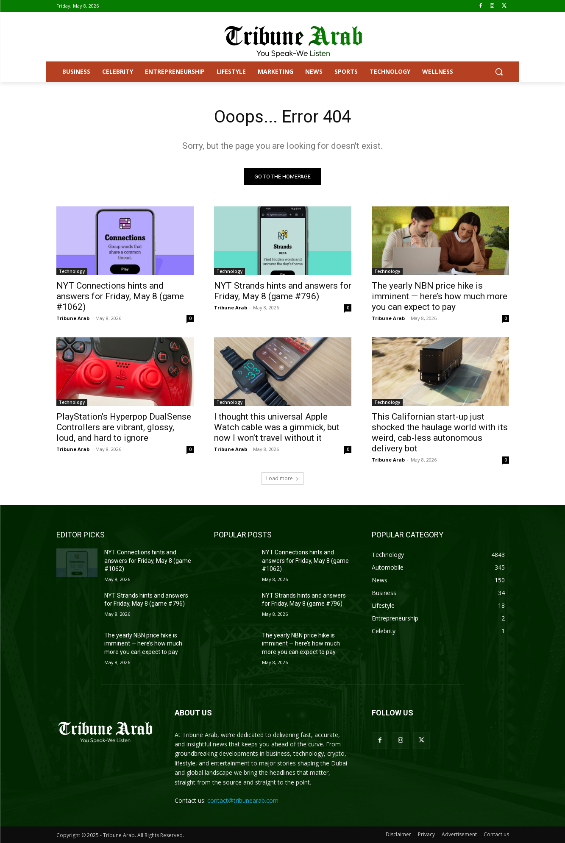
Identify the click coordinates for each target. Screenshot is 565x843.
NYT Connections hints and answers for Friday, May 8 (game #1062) (120, 296)
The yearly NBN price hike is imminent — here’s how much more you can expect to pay (439, 296)
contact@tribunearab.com (242, 800)
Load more (282, 478)
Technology (72, 271)
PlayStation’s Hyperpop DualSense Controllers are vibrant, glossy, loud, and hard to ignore (123, 427)
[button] (499, 71)
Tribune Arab (72, 318)
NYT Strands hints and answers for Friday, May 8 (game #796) (282, 291)
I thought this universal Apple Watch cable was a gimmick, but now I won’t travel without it (277, 427)
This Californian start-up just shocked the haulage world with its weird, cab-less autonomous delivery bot (440, 432)
